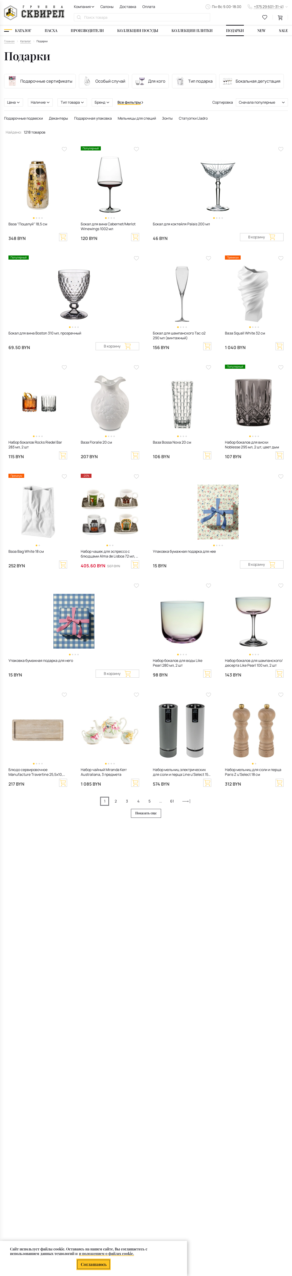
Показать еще (146, 813)
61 (172, 801)
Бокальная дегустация (251, 81)
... (160, 801)
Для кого (150, 81)
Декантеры (58, 118)
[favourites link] (265, 17)
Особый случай (103, 81)
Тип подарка (194, 81)
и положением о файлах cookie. (106, 1253)
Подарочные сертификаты (40, 81)
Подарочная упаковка (93, 118)
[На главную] (34, 12)
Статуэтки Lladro (193, 118)
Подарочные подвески (23, 118)
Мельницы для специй (137, 118)
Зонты (167, 118)
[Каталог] (17, 30)
